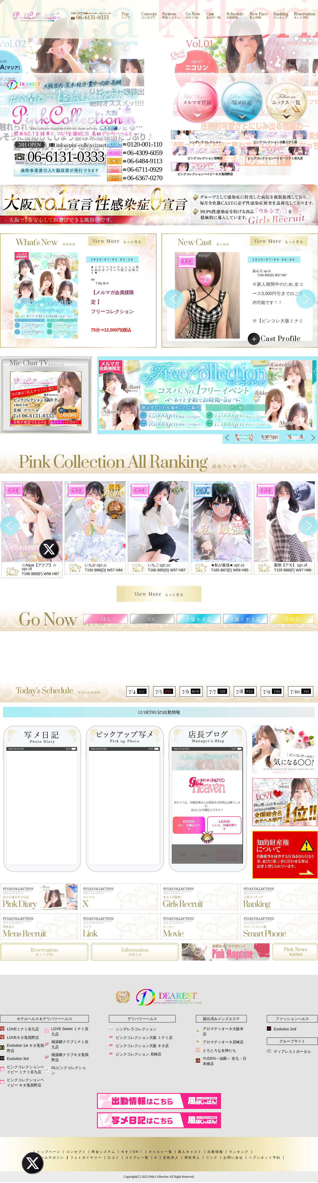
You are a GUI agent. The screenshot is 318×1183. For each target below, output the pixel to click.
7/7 (218, 691)
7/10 (300, 691)
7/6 (191, 691)
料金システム (104, 1151)
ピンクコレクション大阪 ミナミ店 (144, 1037)
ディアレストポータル (292, 1051)
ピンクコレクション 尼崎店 (138, 1054)
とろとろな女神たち (219, 1050)
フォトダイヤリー (86, 1157)
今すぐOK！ (132, 1151)
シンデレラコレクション (136, 1029)
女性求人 (171, 1157)
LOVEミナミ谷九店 (23, 1029)
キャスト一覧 (161, 1151)
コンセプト (76, 1151)
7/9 (272, 691)
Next (313, 438)
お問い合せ (233, 1157)
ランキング (239, 1151)
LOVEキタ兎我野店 (23, 1037)
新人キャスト (190, 1151)
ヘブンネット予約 (265, 1157)
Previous (227, 438)
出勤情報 (215, 1151)
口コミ (114, 1157)
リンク (212, 1157)
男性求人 (192, 1157)
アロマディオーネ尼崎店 (223, 1042)
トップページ (49, 1151)
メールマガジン (50, 1157)
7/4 (138, 691)
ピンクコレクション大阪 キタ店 (142, 1046)
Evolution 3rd (18, 1059)
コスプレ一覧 (137, 1157)
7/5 (164, 691)
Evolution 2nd (285, 1029)
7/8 (245, 691)
